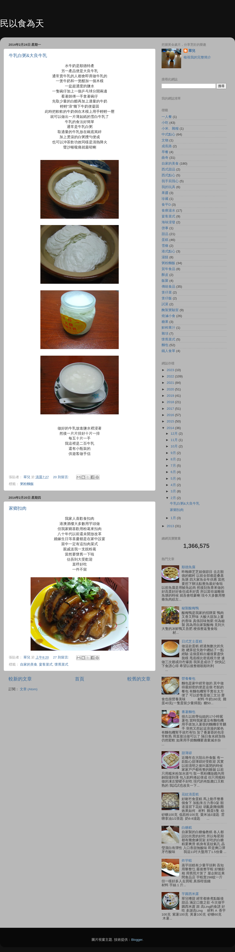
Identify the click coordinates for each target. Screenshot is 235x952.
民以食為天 (22, 23)
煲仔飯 (167, 298)
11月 (175, 440)
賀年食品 (168, 269)
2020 (171, 389)
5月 (174, 478)
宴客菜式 (46, 664)
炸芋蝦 (187, 860)
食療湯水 (168, 210)
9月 (174, 453)
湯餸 (165, 257)
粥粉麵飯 (27, 484)
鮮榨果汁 (168, 327)
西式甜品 (168, 169)
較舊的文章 (139, 678)
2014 (171, 428)
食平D (166, 204)
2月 (174, 498)
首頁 (79, 678)
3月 (174, 491)
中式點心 (168, 134)
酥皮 (165, 275)
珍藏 (165, 199)
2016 (171, 415)
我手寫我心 (170, 181)
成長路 (167, 146)
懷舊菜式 (61, 664)
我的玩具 (168, 187)
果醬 (165, 193)
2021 (171, 383)
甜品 (165, 234)
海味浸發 (168, 222)
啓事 (165, 228)
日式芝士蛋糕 (192, 641)
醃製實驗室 (170, 310)
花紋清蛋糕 (190, 794)
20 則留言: (61, 477)
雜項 (165, 333)
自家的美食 (28, 664)
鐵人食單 (168, 351)
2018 (171, 402)
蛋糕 (165, 240)
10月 (175, 446)
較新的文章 (20, 678)
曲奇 (165, 157)
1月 (174, 518)
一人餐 (167, 117)
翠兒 (191, 51)
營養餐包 (188, 678)
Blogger (136, 939)
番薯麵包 (188, 712)
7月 (174, 465)
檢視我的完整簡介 (197, 57)
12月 (175, 433)
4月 (174, 485)
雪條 (165, 246)
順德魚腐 (188, 567)
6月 (174, 472)
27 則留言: (61, 657)
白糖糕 (187, 827)
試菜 (165, 304)
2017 (171, 408)
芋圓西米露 (190, 894)
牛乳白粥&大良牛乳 (28, 55)
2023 (171, 370)
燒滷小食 (168, 316)
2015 (171, 421)
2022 (171, 376)
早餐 (165, 152)
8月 (174, 459)
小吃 (165, 123)
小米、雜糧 (170, 128)
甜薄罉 (187, 753)
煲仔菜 (167, 292)
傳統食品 (168, 286)
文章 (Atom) (28, 689)
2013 (171, 526)
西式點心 (168, 175)
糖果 (165, 322)
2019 (171, 395)
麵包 (165, 345)
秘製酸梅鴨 (190, 608)
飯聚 (165, 281)
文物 (165, 140)
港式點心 (168, 251)
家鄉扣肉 (17, 508)
